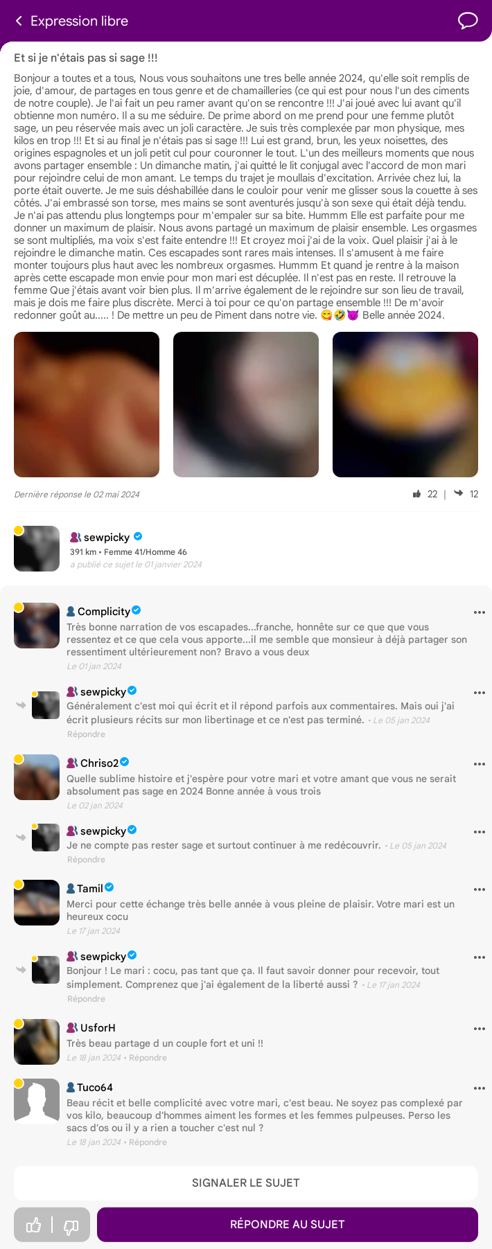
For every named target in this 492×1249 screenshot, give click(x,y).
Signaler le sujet (246, 1183)
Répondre (86, 734)
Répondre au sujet (287, 1225)
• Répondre (145, 1057)
